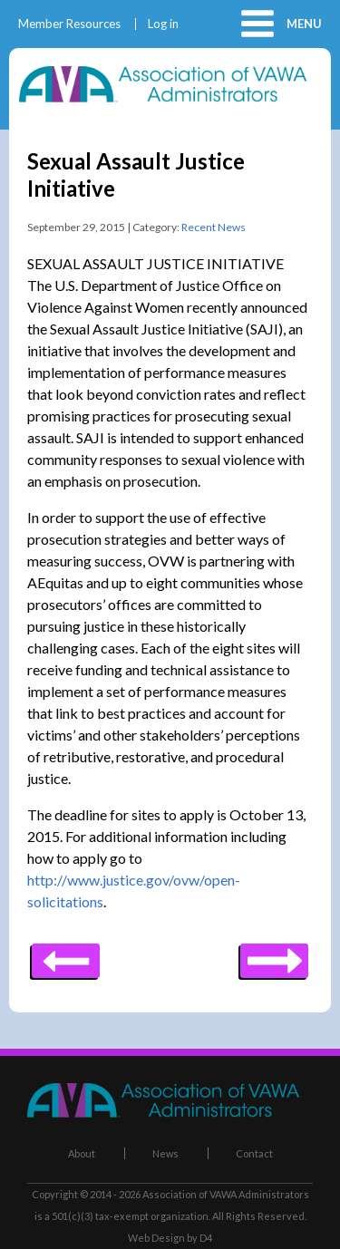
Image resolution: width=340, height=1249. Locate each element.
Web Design (156, 1238)
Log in (163, 24)
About (81, 1153)
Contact (254, 1153)
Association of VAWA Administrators (225, 1194)
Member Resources (69, 24)
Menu (304, 23)
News (165, 1153)
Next (66, 954)
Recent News (213, 227)
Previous (274, 954)
